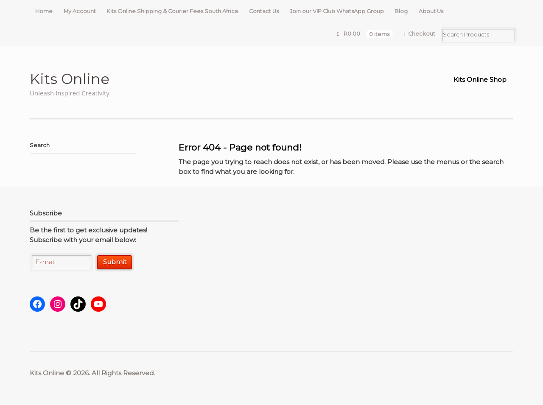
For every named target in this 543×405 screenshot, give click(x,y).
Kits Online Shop (480, 79)
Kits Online (69, 78)
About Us (431, 11)
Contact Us (264, 11)
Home (44, 11)
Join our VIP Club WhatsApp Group (337, 11)
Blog (401, 11)
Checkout (421, 34)
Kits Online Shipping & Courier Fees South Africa (172, 11)
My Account (80, 11)
